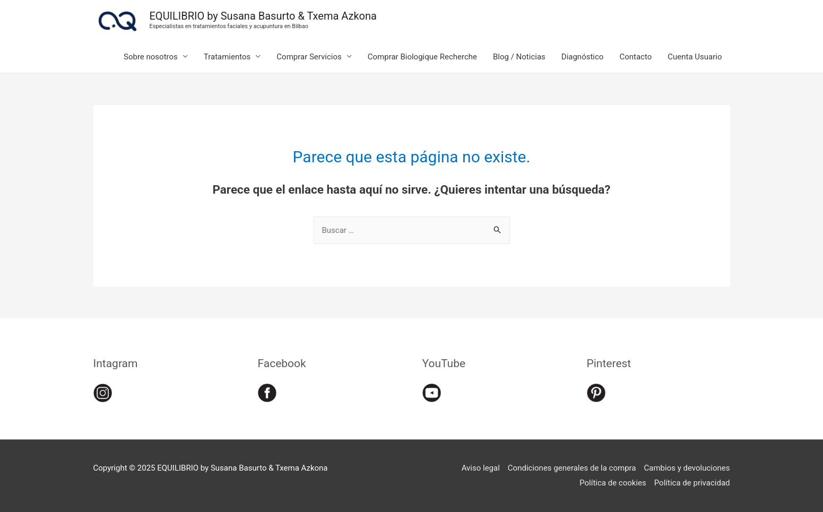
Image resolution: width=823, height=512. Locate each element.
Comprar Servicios (308, 57)
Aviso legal (481, 468)
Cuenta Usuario (695, 57)
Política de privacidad (692, 483)
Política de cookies (612, 483)
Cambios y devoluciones (687, 468)
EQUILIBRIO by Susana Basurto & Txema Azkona (263, 16)
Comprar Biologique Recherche (422, 57)
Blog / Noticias (519, 57)
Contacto (635, 57)
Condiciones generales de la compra (572, 468)
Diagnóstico (582, 57)
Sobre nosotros (151, 57)
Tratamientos (227, 57)
